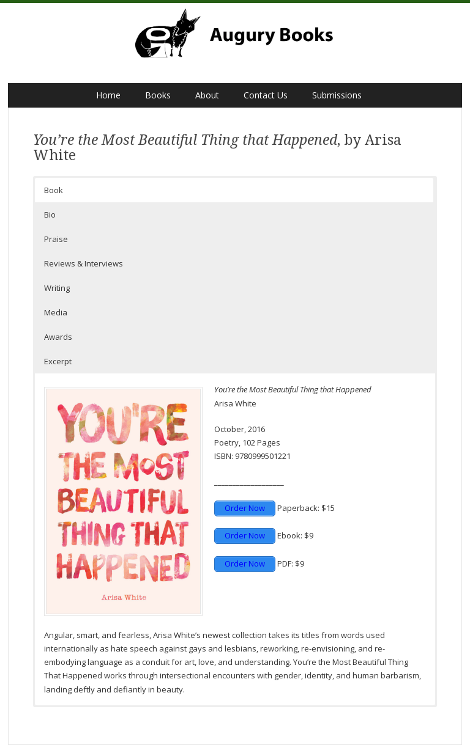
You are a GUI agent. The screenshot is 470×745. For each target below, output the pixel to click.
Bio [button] (50, 214)
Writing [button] (57, 287)
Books (158, 95)
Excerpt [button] (58, 361)
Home (108, 95)
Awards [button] (58, 336)
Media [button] (55, 312)
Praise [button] (56, 238)
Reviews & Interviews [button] (83, 263)
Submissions (337, 95)
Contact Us (266, 95)
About (207, 95)
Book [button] (53, 190)
